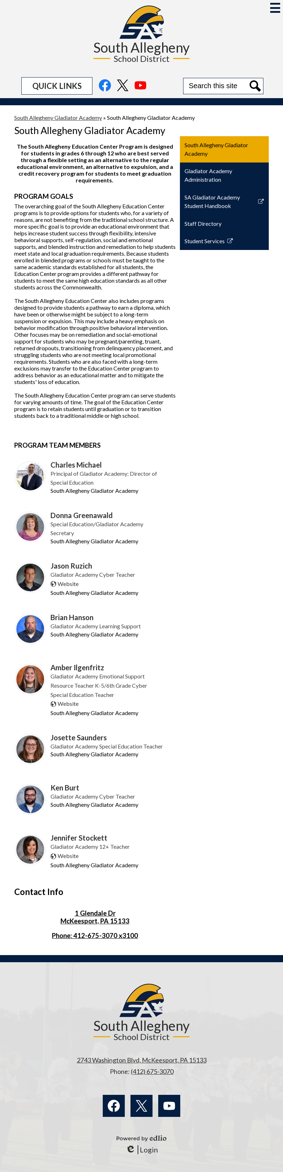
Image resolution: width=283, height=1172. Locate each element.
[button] (56, 86)
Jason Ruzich (71, 565)
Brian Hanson (72, 617)
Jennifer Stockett (78, 837)
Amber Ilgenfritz (77, 667)
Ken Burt (64, 787)
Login (142, 1149)
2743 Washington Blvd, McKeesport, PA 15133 (142, 1060)
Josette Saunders (78, 737)
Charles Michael (76, 464)
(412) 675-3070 (152, 1071)
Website (68, 583)
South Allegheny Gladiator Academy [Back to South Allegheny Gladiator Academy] (58, 117)
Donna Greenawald (81, 515)
